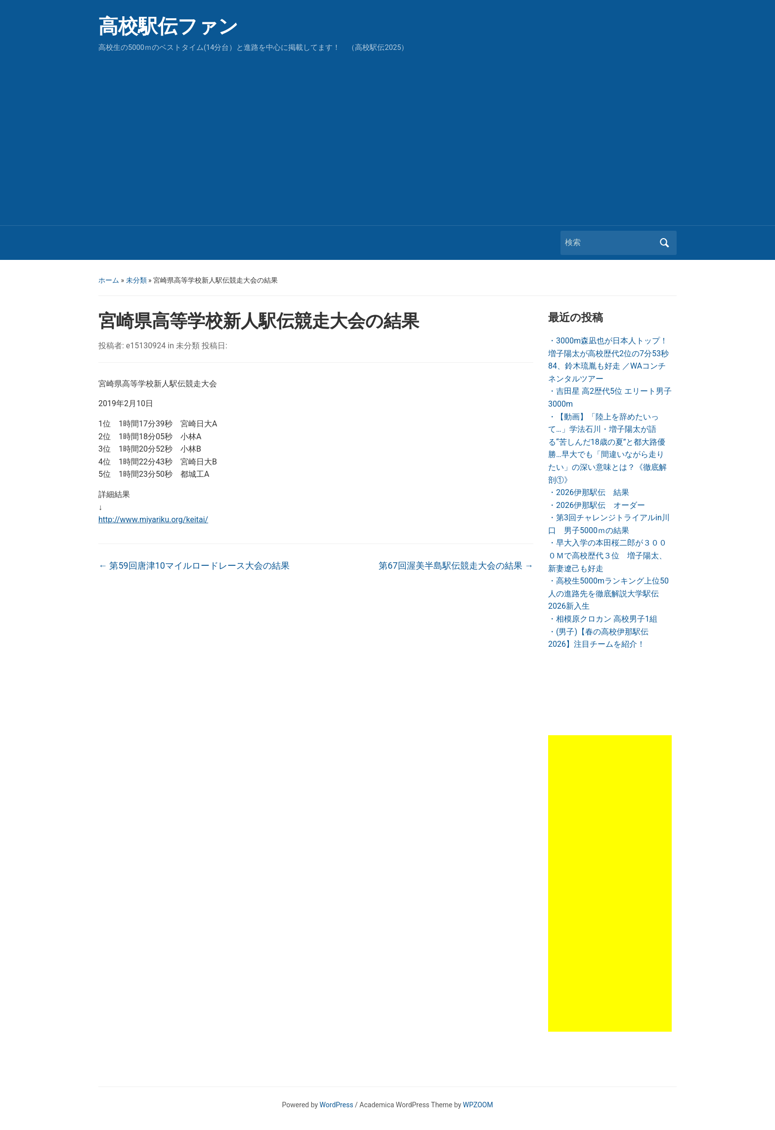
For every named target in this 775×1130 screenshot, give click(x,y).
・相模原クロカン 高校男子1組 (602, 619)
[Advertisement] (387, 136)
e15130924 (146, 345)
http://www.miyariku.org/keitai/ (153, 519)
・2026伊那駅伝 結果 (588, 492)
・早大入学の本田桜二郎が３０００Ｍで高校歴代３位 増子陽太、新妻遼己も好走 (607, 555)
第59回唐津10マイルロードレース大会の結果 (194, 565)
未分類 (136, 280)
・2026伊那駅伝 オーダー (596, 505)
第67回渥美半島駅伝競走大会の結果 (456, 565)
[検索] (609, 243)
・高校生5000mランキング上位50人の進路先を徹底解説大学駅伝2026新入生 (608, 593)
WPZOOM (478, 1105)
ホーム (108, 280)
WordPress (336, 1105)
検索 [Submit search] (664, 242)
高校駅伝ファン (168, 26)
